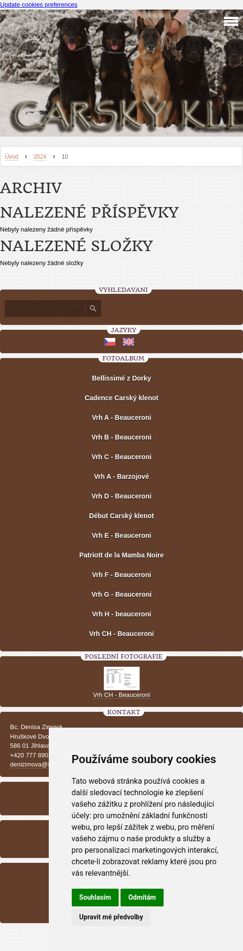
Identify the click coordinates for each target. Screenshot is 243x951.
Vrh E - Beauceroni (121, 535)
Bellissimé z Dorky (121, 378)
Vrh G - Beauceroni (121, 594)
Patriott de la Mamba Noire (121, 555)
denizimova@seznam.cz (43, 764)
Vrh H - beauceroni (121, 614)
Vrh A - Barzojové (121, 476)
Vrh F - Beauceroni (121, 575)
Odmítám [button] (142, 897)
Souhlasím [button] (95, 897)
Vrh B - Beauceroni (121, 437)
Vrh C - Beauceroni (121, 457)
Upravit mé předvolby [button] (111, 917)
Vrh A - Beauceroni (121, 417)
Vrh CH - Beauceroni (121, 634)
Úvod (11, 156)
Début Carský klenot (121, 516)
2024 (39, 156)
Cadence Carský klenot (121, 398)
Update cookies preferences (38, 4)
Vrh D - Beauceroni (121, 496)
